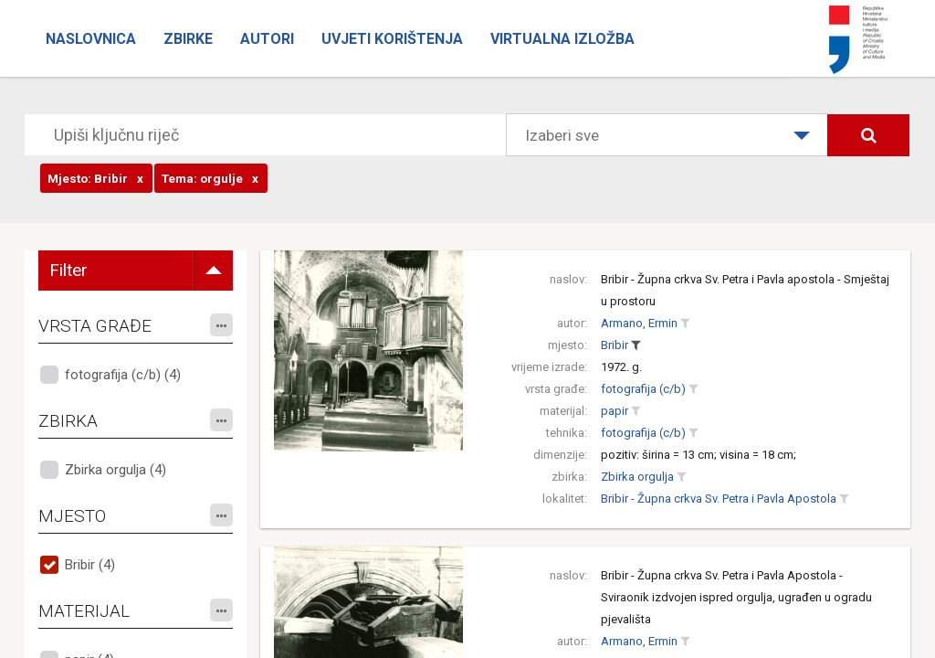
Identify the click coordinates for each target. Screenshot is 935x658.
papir (614, 411)
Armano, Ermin (639, 323)
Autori (267, 39)
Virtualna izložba (562, 39)
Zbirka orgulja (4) (115, 470)
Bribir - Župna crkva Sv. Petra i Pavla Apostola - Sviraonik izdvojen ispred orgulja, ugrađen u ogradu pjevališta (736, 597)
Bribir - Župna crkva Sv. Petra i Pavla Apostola (718, 498)
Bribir (614, 345)
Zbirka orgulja (637, 476)
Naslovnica (91, 39)
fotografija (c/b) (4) (123, 374)
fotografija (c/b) (643, 389)
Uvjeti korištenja (392, 39)
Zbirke (188, 39)
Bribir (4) (90, 565)
